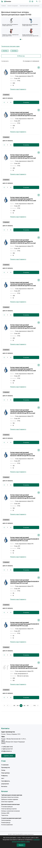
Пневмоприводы (5, 822)
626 (24, 705)
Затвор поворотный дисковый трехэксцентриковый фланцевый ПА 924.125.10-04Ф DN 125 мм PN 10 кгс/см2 (22, 454)
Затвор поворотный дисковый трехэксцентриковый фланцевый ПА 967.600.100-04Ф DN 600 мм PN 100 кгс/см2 (23, 666)
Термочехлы (4, 815)
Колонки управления (7, 824)
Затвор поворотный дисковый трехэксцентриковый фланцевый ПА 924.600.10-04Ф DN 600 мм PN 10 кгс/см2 (23, 71)
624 (17, 705)
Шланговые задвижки (7, 801)
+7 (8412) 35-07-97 (7, 749)
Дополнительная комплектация (10, 804)
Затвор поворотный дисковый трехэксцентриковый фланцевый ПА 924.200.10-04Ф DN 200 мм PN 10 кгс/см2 (23, 369)
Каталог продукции (13, 5)
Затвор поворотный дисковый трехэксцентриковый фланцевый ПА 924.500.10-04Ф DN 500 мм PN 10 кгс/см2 (23, 114)
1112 (34, 705)
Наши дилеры (5, 773)
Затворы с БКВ (5, 813)
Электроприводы (6, 820)
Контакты (4, 786)
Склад (3, 770)
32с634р (14, 50)
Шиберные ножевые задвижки (9, 799)
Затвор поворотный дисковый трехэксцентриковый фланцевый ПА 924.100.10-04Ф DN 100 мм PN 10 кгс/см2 (22, 496)
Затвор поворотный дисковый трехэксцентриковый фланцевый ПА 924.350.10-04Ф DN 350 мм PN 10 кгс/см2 (23, 241)
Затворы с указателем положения (10, 811)
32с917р (5, 50)
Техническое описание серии (10, 46)
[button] (20, 39)
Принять (21, 845)
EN (39, 1)
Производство (5, 767)
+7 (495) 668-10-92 (7, 746)
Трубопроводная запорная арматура (29, 5)
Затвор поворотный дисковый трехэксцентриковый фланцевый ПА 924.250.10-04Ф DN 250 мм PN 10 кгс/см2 (23, 326)
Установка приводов (7, 806)
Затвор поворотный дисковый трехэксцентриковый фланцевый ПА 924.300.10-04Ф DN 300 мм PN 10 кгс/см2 (23, 284)
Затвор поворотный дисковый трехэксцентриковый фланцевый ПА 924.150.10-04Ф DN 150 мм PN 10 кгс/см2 (22, 411)
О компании (4, 765)
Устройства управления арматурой (11, 818)
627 (28, 705)
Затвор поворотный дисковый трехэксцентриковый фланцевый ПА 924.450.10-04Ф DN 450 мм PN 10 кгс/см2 (23, 156)
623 (14, 705)
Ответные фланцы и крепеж (9, 808)
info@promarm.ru (6, 751)
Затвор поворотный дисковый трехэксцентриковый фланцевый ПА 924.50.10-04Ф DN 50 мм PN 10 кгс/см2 (24, 624)
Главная (3, 5)
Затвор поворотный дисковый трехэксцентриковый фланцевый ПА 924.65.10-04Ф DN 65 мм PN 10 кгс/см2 (24, 581)
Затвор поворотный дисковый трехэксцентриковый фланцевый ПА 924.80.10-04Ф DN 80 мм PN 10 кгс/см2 (24, 539)
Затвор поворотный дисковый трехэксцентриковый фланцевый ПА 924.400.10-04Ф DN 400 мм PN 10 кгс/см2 (23, 199)
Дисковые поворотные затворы (10, 797)
